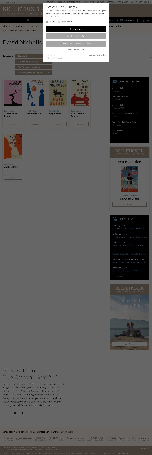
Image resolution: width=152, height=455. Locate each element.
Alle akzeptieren (76, 29)
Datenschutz (101, 55)
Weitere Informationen (76, 49)
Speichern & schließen (76, 36)
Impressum (92, 55)
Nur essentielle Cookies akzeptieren (76, 43)
